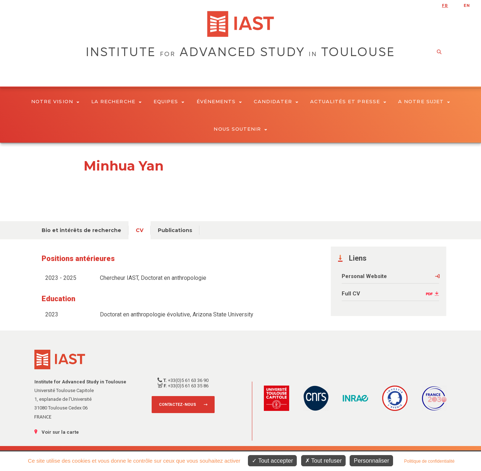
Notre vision (55, 101)
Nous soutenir (240, 129)
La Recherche (116, 101)
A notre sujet (424, 101)
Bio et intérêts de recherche (81, 230)
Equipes (169, 101)
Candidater (276, 101)
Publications (175, 230)
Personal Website (364, 276)
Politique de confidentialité (429, 461)
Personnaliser (371, 461)
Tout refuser (323, 461)
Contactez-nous (177, 404)
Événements (219, 101)
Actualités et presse (348, 101)
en (467, 5)
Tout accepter (272, 461)
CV (139, 230)
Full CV (351, 293)
